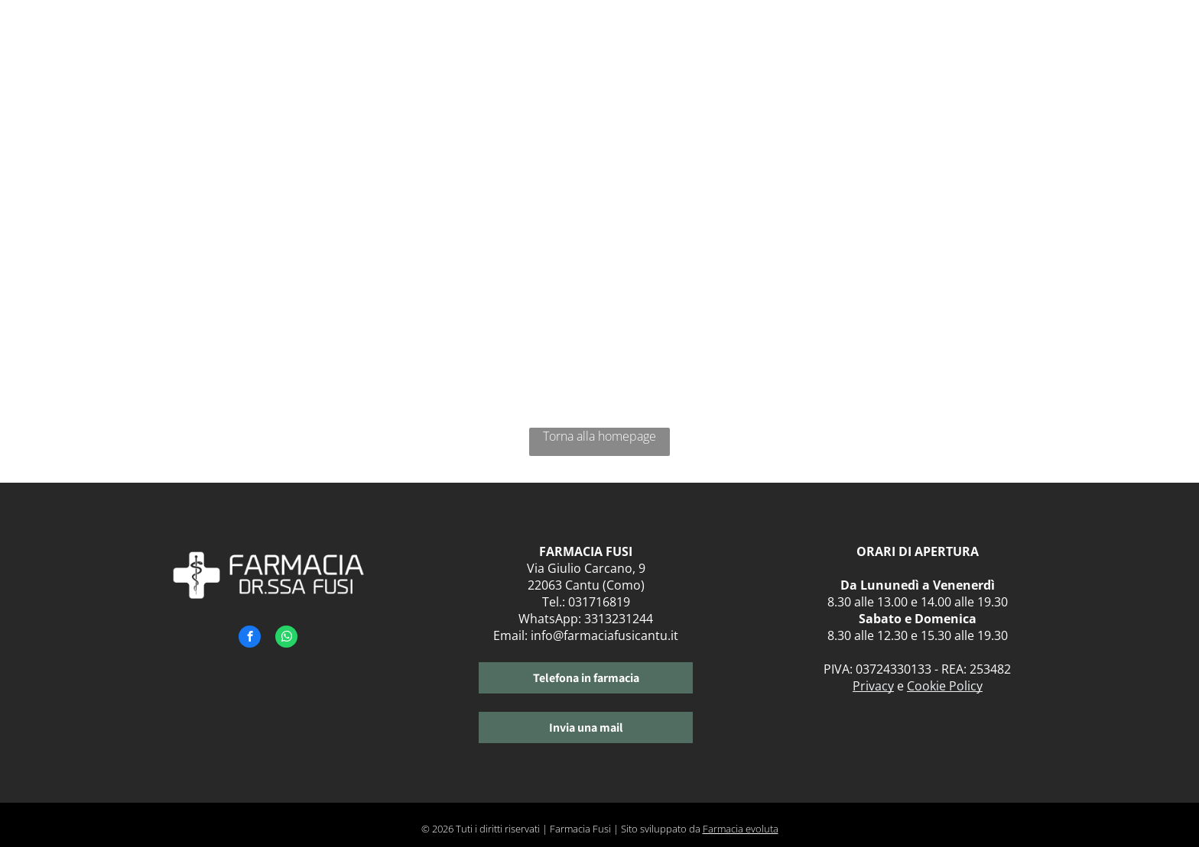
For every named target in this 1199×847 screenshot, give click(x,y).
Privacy (873, 685)
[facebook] (250, 638)
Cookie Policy (945, 685)
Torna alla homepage (599, 436)
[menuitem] (583, 43)
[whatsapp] (286, 638)
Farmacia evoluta (740, 829)
